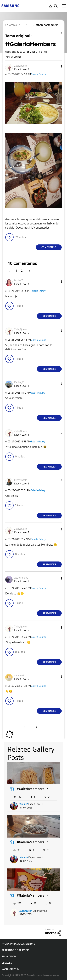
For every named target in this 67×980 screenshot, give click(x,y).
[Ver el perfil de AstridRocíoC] (21, 577)
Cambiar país (10, 969)
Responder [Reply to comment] (49, 316)
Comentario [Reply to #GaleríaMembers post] (48, 247)
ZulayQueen (25, 910)
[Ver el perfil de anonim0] (19, 675)
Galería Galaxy (38, 74)
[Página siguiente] (28, 270)
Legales (7, 962)
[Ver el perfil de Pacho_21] (19, 382)
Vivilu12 (23, 804)
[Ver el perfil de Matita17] (18, 280)
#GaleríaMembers (30, 789)
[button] (55, 66)
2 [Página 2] (22, 270)
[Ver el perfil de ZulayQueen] (20, 65)
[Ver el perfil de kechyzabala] (20, 480)
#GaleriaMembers (30, 842)
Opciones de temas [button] (55, 34)
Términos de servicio (16, 950)
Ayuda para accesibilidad (18, 943)
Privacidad (9, 956)
